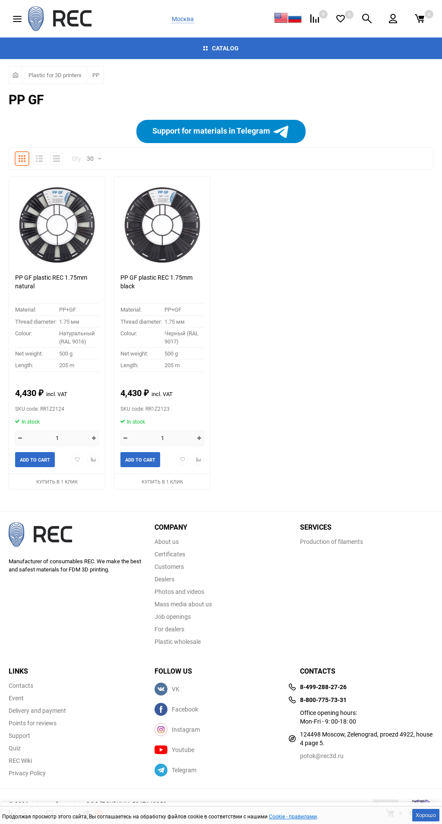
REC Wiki (20, 761)
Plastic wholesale (178, 642)
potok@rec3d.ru (322, 756)
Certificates (170, 554)
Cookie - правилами (293, 816)
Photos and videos (179, 592)
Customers (169, 567)
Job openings (173, 617)
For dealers (169, 629)
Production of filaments (331, 542)
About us (167, 542)
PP (95, 75)
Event (16, 698)
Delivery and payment (37, 711)
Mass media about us (183, 604)
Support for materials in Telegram (221, 131)
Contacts (21, 686)
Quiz (15, 748)
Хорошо (426, 815)
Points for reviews (33, 723)
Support (19, 736)
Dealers (164, 579)
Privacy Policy (27, 773)
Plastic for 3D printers (55, 75)
